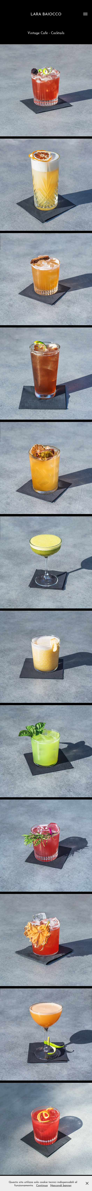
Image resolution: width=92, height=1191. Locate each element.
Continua (42, 1185)
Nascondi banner (61, 1185)
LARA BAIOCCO (46, 13)
